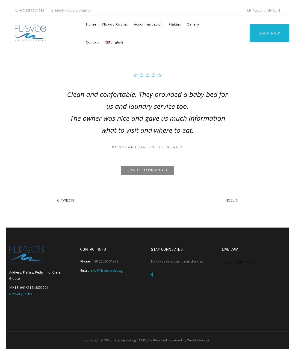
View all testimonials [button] (147, 170)
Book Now (269, 33)
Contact (93, 42)
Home (91, 24)
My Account (256, 10)
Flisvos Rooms (115, 24)
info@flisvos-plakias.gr (73, 10)
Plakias (174, 24)
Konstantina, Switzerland (147, 147)
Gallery (193, 24)
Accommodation (148, 24)
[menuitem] (114, 42)
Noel (229, 200)
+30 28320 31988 (31, 10)
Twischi (67, 200)
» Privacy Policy (20, 294)
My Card (273, 10)
